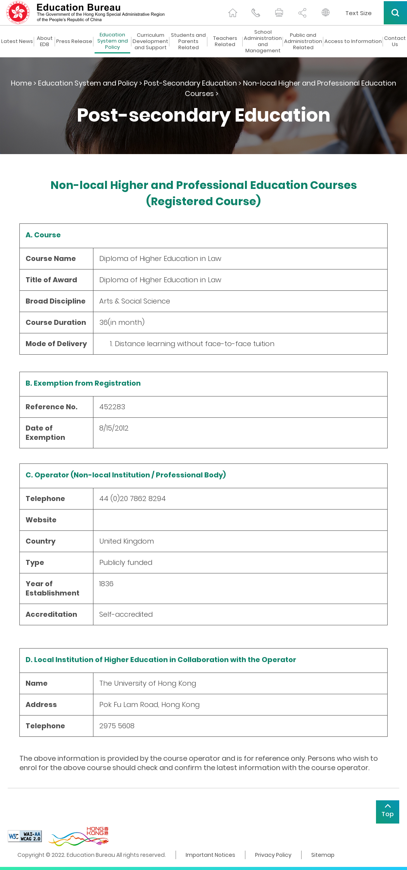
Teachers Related (225, 41)
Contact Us (395, 41)
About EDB (45, 41)
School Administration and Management (263, 41)
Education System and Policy (112, 41)
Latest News (17, 41)
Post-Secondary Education (190, 83)
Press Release (74, 41)
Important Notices (210, 855)
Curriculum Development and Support (150, 41)
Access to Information (353, 41)
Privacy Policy (273, 855)
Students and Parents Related (188, 41)
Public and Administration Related (303, 41)
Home (21, 83)
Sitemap (323, 855)
